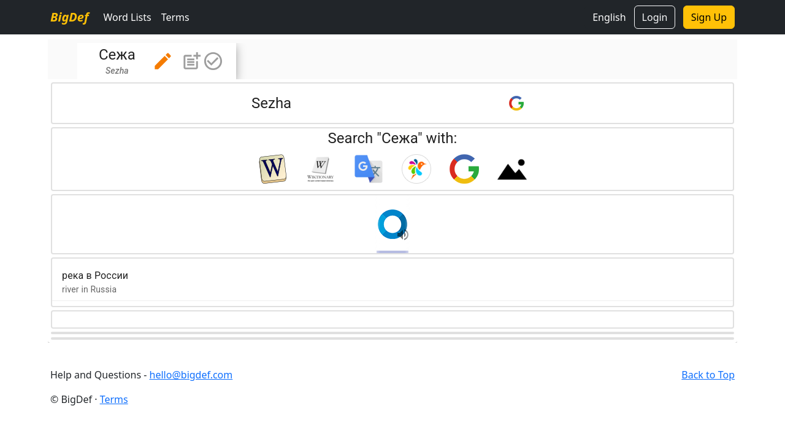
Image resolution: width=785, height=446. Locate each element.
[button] (163, 61)
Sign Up (709, 17)
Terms (175, 17)
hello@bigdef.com (191, 374)
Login (655, 17)
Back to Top (708, 374)
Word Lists (127, 17)
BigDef (69, 17)
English (609, 17)
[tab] (156, 61)
